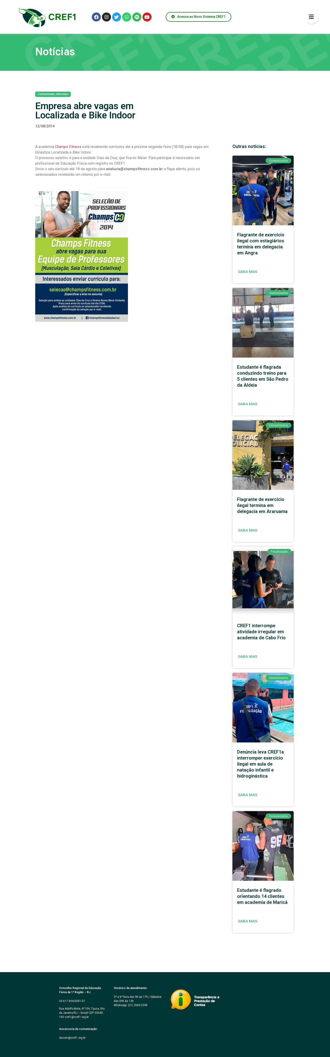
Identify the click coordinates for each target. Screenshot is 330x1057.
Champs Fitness (68, 147)
